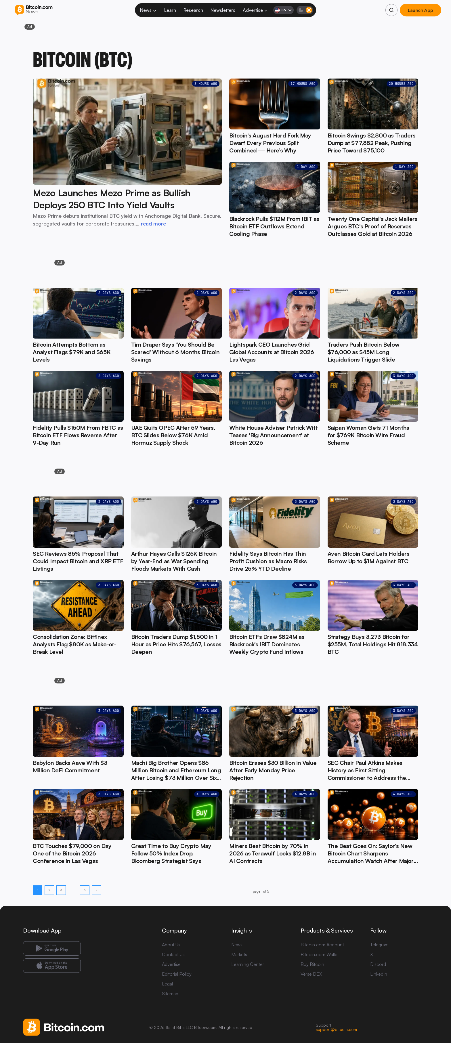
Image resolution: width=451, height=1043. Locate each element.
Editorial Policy (177, 974)
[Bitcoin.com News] (34, 10)
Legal (167, 984)
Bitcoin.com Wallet (320, 954)
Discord (378, 964)
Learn (170, 10)
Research (193, 10)
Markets (239, 954)
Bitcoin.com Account (322, 945)
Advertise (255, 10)
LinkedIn (378, 974)
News (148, 10)
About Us (171, 945)
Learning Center (247, 964)
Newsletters (223, 10)
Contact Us (173, 954)
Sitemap (170, 993)
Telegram (379, 945)
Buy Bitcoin (312, 964)
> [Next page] (96, 890)
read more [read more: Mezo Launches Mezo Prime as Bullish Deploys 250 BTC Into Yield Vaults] (153, 223)
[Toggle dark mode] (305, 10)
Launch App (420, 10)
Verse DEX (311, 974)
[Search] (391, 10)
